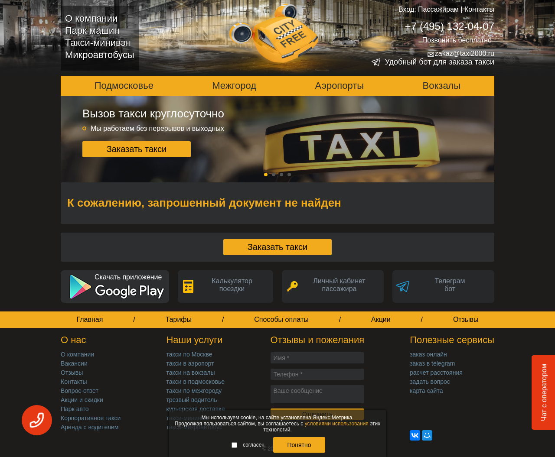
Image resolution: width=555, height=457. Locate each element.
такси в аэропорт (190, 363)
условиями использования (337, 424)
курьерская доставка (195, 408)
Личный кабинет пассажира (339, 284)
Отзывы (466, 319)
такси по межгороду (194, 390)
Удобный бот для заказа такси (439, 62)
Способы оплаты (281, 319)
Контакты (479, 9)
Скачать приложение (128, 277)
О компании (91, 18)
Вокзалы (442, 85)
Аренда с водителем (89, 427)
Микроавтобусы (99, 54)
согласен (248, 445)
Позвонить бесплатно (457, 40)
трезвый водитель (191, 399)
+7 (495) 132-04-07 (449, 26)
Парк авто (75, 408)
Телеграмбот (449, 284)
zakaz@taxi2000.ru (460, 54)
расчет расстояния (436, 372)
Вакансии (74, 363)
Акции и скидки (82, 399)
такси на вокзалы (190, 372)
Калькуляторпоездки (232, 284)
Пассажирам (438, 9)
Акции (381, 319)
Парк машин (92, 30)
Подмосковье (124, 85)
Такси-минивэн (98, 42)
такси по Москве (189, 354)
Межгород (234, 85)
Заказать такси (137, 149)
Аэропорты (339, 85)
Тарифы (179, 319)
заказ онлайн (428, 354)
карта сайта (426, 390)
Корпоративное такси (91, 418)
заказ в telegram (432, 363)
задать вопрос (430, 381)
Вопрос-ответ (79, 390)
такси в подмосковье (195, 381)
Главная (89, 319)
